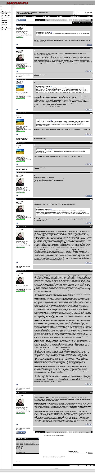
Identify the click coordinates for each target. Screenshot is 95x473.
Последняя (87, 20)
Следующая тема (59, 435)
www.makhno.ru (82, 465)
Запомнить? (88, 12)
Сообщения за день (75, 16)
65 (79, 20)
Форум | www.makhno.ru (23, 12)
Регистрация (22, 16)
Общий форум (34, 12)
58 (65, 20)
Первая (47, 20)
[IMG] (17, 448)
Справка (34, 16)
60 (69, 20)
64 (77, 20)
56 (61, 20)
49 (53, 20)
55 (59, 20)
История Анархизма (43, 12)
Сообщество (46, 16)
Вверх (92, 465)
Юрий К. (19, 82)
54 (57, 20)
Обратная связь (73, 465)
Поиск (88, 16)
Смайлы (18, 447)
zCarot (56, 468)
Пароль (75, 14)
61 (71, 20)
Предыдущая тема (49, 435)
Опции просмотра (86, 22)
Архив (88, 465)
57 (63, 20)
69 (81, 20)
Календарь (60, 16)
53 (55, 20)
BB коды (18, 446)
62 (73, 20)
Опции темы (76, 22)
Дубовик (19, 51)
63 (75, 20)
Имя (74, 12)
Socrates (19, 28)
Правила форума (20, 452)
